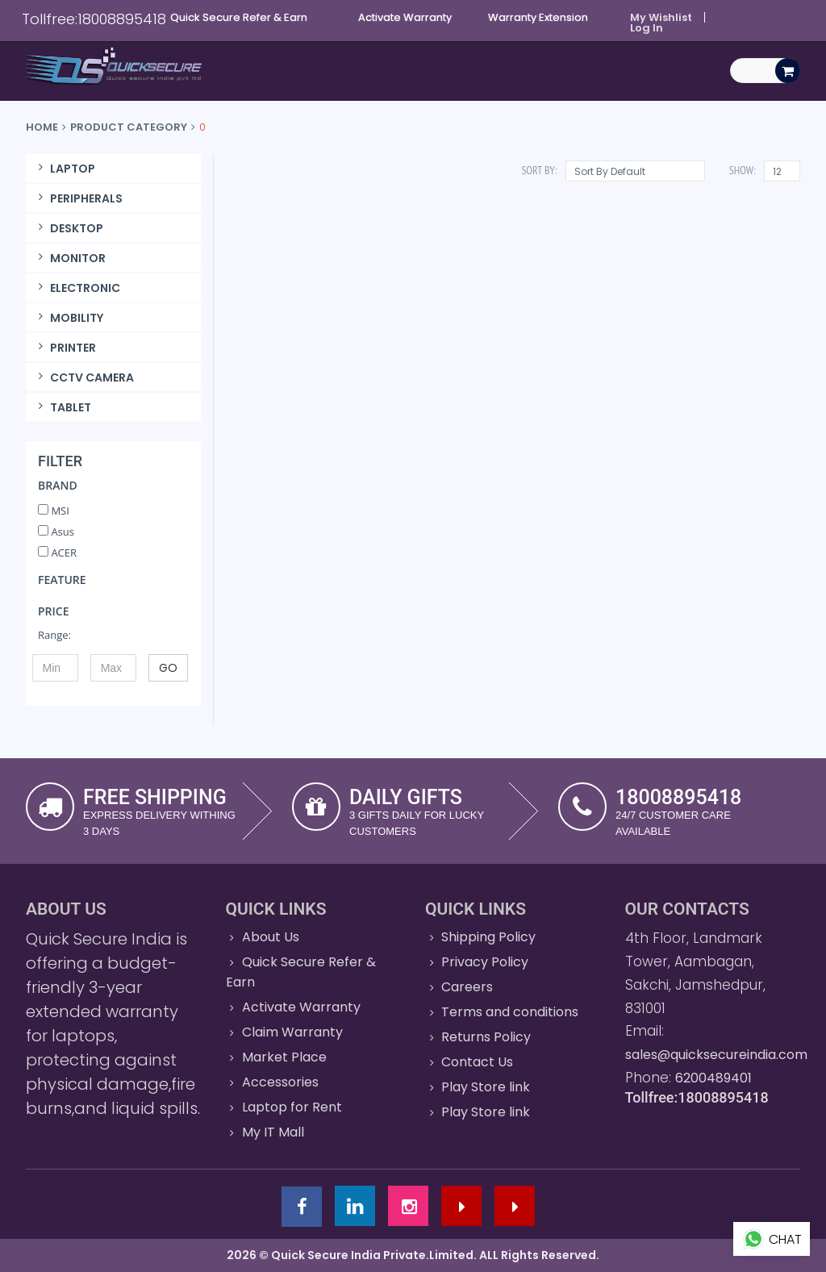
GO (168, 668)
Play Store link (485, 1087)
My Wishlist (661, 17)
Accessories (280, 1082)
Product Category (128, 127)
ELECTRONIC (77, 288)
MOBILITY (68, 318)
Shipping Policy (488, 937)
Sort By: (539, 170)
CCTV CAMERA (84, 377)
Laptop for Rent (292, 1107)
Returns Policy (486, 1037)
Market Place (284, 1057)
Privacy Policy (484, 962)
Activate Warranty (301, 1007)
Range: (54, 635)
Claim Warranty (292, 1032)
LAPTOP (64, 169)
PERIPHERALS (78, 198)
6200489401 (713, 1078)
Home (42, 127)
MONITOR (70, 258)
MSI (53, 510)
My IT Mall (273, 1132)
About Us (270, 937)
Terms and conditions (509, 1012)
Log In (646, 27)
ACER (57, 552)
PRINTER (65, 348)
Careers (467, 987)
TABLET (62, 407)
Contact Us (477, 1062)
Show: (742, 170)
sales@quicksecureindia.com (716, 1054)
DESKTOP (68, 228)
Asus (56, 531)
